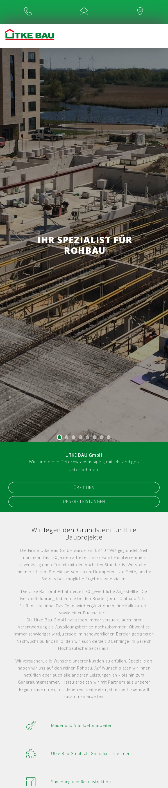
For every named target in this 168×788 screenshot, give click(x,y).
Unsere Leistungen (84, 503)
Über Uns (84, 488)
